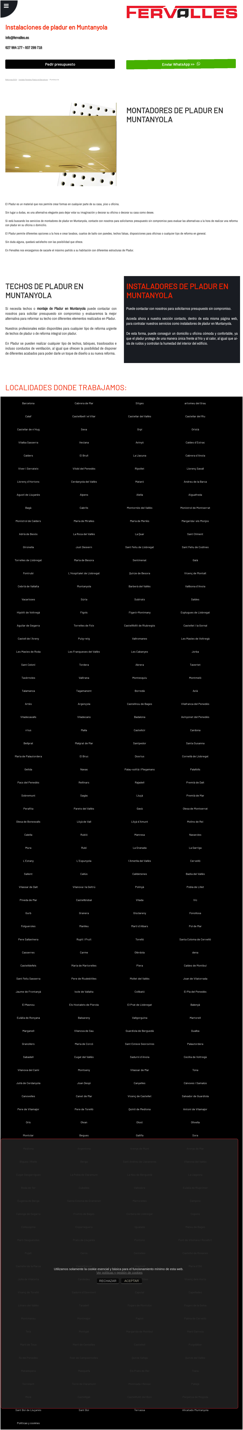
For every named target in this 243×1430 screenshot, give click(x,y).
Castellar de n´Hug (28, 429)
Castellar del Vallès (139, 416)
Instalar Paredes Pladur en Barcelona (33, 79)
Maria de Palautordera (28, 756)
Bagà (28, 507)
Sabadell (28, 1057)
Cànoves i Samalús (195, 1083)
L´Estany (28, 860)
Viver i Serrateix (28, 468)
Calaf (28, 416)
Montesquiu (139, 677)
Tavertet (195, 664)
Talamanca (28, 690)
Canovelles (28, 1096)
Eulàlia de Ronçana (28, 1017)
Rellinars (84, 782)
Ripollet (139, 468)
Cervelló (195, 860)
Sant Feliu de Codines (195, 547)
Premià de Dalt (195, 782)
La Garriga (195, 847)
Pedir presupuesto (60, 64)
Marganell (28, 1030)
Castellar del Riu (195, 416)
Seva (84, 429)
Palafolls (195, 769)
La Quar (139, 534)
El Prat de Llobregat (139, 1004)
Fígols (84, 612)
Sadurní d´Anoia (139, 1057)
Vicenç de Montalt (195, 573)
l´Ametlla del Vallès (139, 860)
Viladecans (84, 717)
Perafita (28, 808)
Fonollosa (195, 913)
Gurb (28, 913)
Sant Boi (84, 1410)
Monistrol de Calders (28, 521)
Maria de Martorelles (83, 965)
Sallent (28, 874)
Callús (84, 874)
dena (195, 952)
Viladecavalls (28, 717)
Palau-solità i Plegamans (140, 769)
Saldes (195, 599)
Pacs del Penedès (28, 782)
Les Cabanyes (139, 651)
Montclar (28, 1135)
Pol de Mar (195, 926)
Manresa (139, 834)
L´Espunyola (84, 860)
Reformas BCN (11, 79)
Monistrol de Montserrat (195, 507)
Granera (84, 913)
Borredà (140, 690)
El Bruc (84, 756)
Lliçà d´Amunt (139, 821)
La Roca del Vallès (84, 534)
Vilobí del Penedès (84, 468)
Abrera (139, 664)
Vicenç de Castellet (140, 1096)
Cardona (195, 730)
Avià (195, 690)
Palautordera (195, 1044)
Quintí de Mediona (140, 1109)
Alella (139, 494)
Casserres (28, 952)
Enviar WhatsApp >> (181, 64)
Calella (28, 834)
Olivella (195, 1122)
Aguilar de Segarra (28, 625)
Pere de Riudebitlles (83, 978)
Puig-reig (84, 638)
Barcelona (28, 403)
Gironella (28, 547)
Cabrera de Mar (84, 403)
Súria (84, 599)
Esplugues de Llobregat (195, 612)
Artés (28, 704)
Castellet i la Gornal (195, 625)
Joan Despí (84, 1083)
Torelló (139, 939)
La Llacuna (139, 455)
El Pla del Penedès (195, 991)
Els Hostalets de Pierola (84, 1004)
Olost (139, 1122)
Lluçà (139, 795)
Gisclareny (139, 913)
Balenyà (195, 1004)
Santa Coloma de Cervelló (195, 939)
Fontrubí (28, 573)
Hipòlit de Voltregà (28, 612)
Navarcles (195, 834)
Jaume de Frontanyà (28, 991)
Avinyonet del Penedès (195, 717)
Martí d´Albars (139, 926)
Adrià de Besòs (28, 534)
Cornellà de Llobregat (195, 756)
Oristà (195, 429)
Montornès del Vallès (139, 507)
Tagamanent (84, 690)
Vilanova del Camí (28, 1070)
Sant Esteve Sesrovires (139, 1044)
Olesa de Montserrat (195, 808)
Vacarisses (28, 599)
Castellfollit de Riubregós (139, 625)
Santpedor (139, 743)
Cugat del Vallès (84, 1057)
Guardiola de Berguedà (140, 1030)
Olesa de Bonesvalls (28, 821)
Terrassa (139, 1410)
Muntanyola (84, 586)
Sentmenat (140, 560)
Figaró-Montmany (140, 612)
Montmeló (195, 677)
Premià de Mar (195, 795)
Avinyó (140, 442)
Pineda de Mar (28, 900)
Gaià (195, 560)
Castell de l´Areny (28, 638)
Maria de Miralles (84, 521)
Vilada (139, 900)
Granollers (28, 1044)
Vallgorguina (139, 1017)
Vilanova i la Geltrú (84, 887)
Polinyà (139, 887)
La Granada (140, 847)
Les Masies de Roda (28, 651)
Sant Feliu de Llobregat (139, 547)
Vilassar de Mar (139, 1070)
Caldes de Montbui (195, 965)
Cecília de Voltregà (195, 1057)
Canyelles (139, 1083)
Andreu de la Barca (195, 481)
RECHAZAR (107, 1281)
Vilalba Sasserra (28, 442)
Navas (84, 769)
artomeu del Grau (195, 403)
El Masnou (28, 1004)
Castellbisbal (84, 900)
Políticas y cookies (28, 1423)
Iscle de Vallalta (84, 991)
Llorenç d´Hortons (28, 481)
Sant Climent (195, 534)
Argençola (84, 704)
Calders (28, 455)
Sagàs (84, 795)
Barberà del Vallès (140, 586)
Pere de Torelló (84, 1109)
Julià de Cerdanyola (28, 1083)
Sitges (140, 403)
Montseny (84, 1070)
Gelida (28, 769)
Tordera (84, 664)
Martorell (195, 1017)
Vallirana (84, 677)
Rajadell (139, 782)
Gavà (140, 808)
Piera (139, 965)
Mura (28, 847)
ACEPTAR (132, 1281)
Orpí (139, 429)
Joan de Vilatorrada (195, 978)
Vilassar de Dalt (28, 887)
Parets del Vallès (84, 808)
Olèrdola (140, 952)
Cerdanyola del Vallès (84, 481)
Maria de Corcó (84, 1044)
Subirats (139, 599)
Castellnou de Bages (139, 704)
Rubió (84, 834)
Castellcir (139, 730)
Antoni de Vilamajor (195, 1109)
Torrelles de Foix (84, 625)
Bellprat (28, 743)
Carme (84, 952)
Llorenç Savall (195, 468)
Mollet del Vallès (139, 978)
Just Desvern (84, 547)
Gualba (195, 1030)
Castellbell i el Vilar (84, 416)
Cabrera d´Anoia (195, 455)
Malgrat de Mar (84, 743)
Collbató (140, 991)
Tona (195, 1070)
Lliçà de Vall (84, 821)
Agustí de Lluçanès (28, 494)
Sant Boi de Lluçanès (28, 1410)
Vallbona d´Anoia (195, 586)
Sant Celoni (28, 664)
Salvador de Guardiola (195, 1096)
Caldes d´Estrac (195, 442)
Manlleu (84, 926)
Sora (195, 1135)
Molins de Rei (195, 821)
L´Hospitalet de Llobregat (84, 573)
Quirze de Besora (139, 573)
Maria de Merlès (139, 521)
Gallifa (139, 1135)
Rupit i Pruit (84, 939)
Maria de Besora (84, 560)
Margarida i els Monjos (195, 521)
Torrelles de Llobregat (28, 560)
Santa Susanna (195, 743)
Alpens (84, 494)
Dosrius (139, 756)
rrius (28, 730)
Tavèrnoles (28, 677)
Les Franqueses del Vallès (84, 651)
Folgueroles (28, 926)
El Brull (84, 455)
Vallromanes (139, 638)
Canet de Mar (84, 1096)
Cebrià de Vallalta (28, 586)
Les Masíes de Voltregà (195, 638)
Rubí (84, 847)
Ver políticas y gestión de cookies (119, 1272)
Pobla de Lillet (195, 887)
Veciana (84, 442)
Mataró (139, 481)
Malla (84, 730)
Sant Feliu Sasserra (28, 978)
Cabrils (84, 507)
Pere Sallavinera (28, 939)
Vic (195, 900)
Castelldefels (28, 965)
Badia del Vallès (195, 874)
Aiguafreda (195, 494)
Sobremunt (28, 795)
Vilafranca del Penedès (195, 704)
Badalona (139, 717)
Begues (84, 1135)
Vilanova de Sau (84, 1030)
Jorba (195, 651)
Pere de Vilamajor (28, 1109)
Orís (28, 1122)
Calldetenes (139, 874)
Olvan (84, 1122)
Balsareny (84, 1017)
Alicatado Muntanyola (195, 1410)
